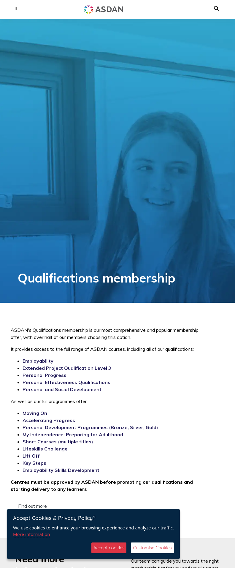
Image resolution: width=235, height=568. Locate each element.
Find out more (32, 506)
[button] (16, 8)
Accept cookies (109, 547)
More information (31, 534)
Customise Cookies (152, 547)
